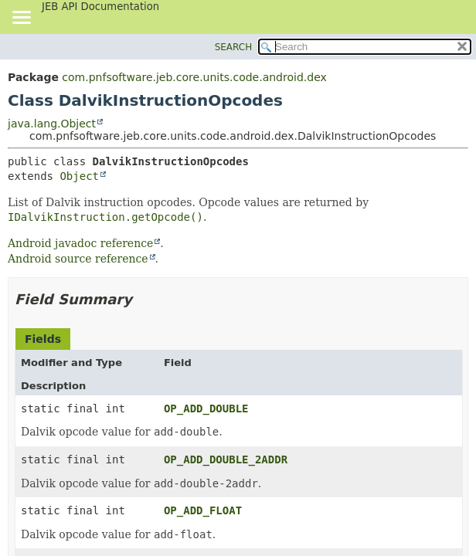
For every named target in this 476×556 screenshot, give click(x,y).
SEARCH (234, 47)
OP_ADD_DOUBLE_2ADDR (225, 459)
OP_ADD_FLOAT (203, 510)
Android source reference (78, 259)
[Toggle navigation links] (21, 18)
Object (79, 176)
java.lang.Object (52, 123)
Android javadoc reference (80, 243)
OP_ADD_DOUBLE (206, 408)
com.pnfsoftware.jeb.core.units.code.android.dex (194, 77)
